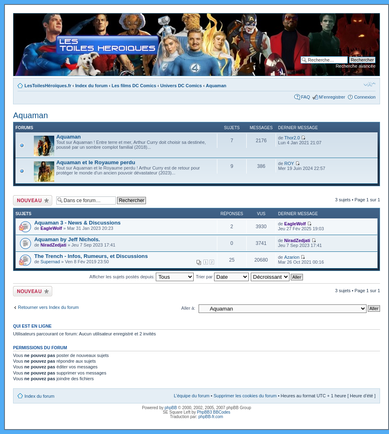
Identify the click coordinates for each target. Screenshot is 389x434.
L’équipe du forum (191, 395)
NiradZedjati (53, 244)
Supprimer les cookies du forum (245, 395)
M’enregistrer (332, 97)
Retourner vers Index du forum (48, 307)
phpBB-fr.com (211, 416)
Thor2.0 (292, 137)
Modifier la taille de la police (370, 84)
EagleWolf (51, 228)
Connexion (365, 97)
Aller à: (188, 308)
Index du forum (91, 85)
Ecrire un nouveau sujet (32, 200)
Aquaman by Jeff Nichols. (67, 239)
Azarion (291, 257)
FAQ (305, 97)
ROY (289, 163)
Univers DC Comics (181, 85)
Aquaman (216, 85)
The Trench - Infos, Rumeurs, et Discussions (91, 256)
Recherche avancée (356, 66)
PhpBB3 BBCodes (213, 412)
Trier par (222, 276)
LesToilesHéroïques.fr (47, 85)
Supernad (50, 261)
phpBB (171, 407)
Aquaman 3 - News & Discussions (77, 223)
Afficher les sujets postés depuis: (141, 276)
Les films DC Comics (134, 85)
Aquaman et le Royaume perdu (95, 162)
